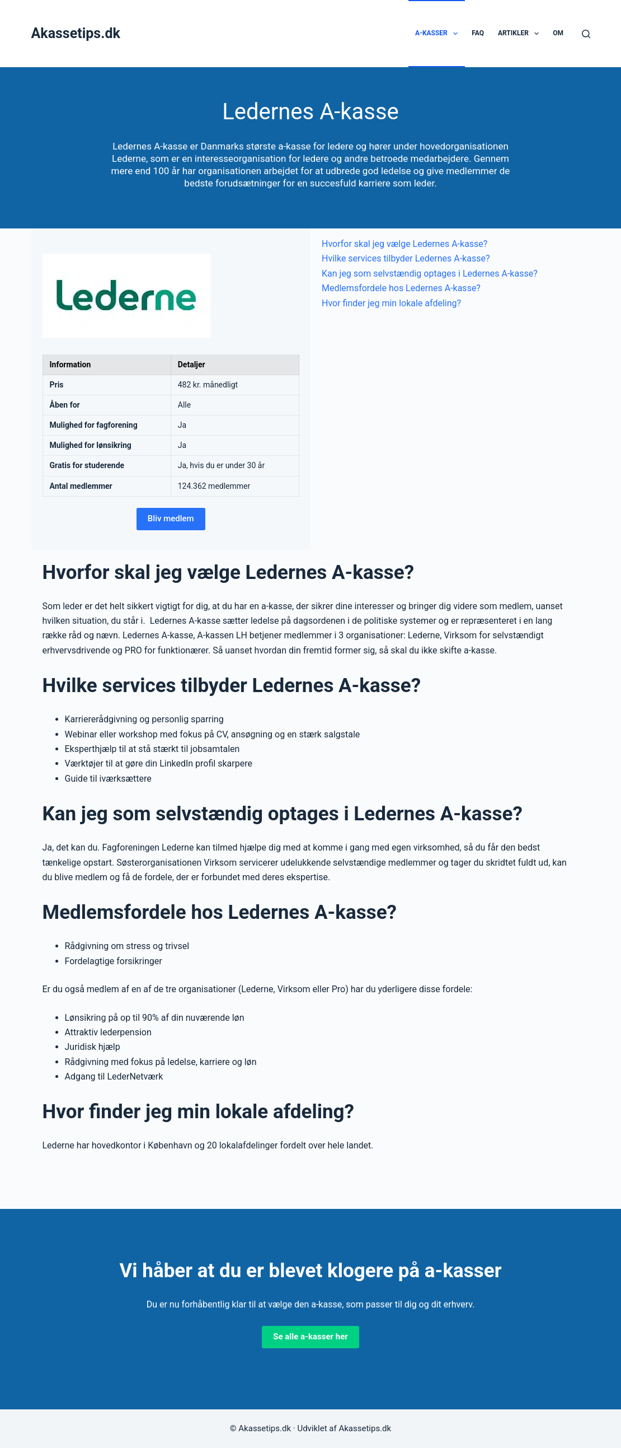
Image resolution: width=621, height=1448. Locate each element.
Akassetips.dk (75, 33)
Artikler (520, 33)
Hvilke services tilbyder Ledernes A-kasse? (406, 258)
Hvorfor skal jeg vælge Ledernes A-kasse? (404, 244)
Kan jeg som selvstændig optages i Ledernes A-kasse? (430, 273)
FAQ (478, 33)
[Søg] (586, 34)
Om (558, 33)
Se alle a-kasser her (310, 1337)
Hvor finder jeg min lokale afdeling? (391, 303)
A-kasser (438, 33)
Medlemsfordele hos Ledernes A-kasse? (401, 288)
